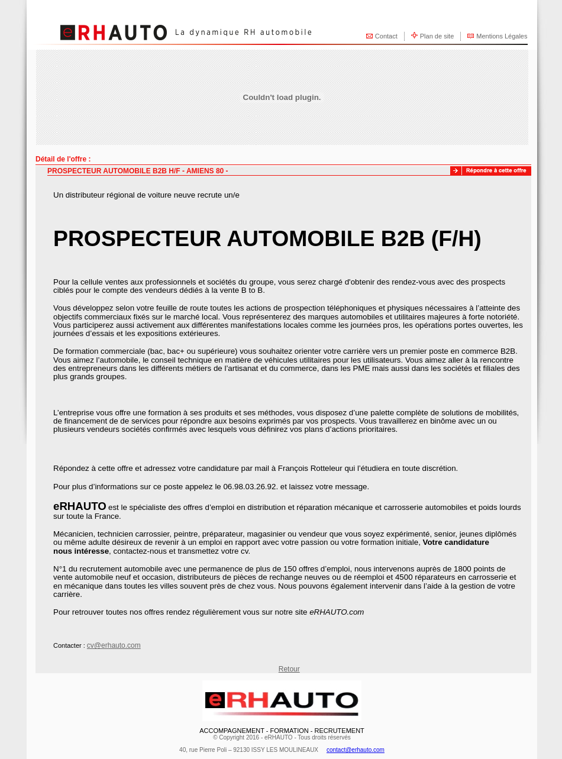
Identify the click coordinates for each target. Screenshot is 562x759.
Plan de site (437, 36)
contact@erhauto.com (356, 750)
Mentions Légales (501, 36)
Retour (289, 669)
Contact (386, 36)
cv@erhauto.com (114, 645)
